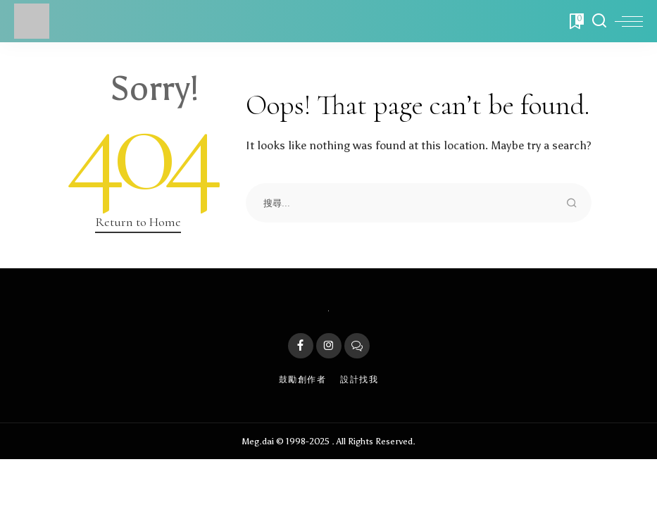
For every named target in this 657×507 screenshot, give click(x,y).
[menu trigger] (629, 21)
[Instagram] (329, 345)
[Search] (599, 21)
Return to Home (138, 222)
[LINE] (357, 345)
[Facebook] (300, 345)
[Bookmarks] (575, 21)
